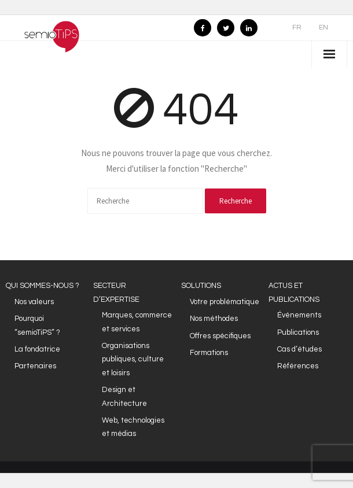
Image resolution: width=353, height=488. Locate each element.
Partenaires (35, 366)
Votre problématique (224, 302)
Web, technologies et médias (133, 427)
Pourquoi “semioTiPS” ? (37, 325)
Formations (209, 353)
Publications (298, 332)
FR (296, 27)
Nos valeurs (34, 302)
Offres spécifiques (220, 336)
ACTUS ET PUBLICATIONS (294, 292)
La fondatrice (37, 349)
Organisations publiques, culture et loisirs (133, 359)
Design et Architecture (124, 396)
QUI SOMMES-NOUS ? (42, 286)
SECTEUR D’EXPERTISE (116, 292)
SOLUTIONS (201, 286)
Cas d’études (299, 349)
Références (297, 366)
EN (323, 27)
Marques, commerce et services (137, 321)
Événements (299, 315)
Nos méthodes (214, 319)
